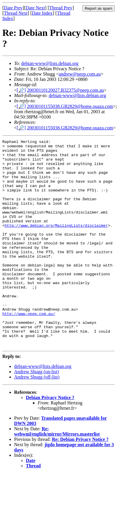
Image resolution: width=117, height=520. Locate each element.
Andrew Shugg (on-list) (36, 413)
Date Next (35, 7)
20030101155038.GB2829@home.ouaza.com (70, 106)
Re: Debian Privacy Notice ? (80, 480)
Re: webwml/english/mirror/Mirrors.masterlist (57, 473)
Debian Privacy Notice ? (50, 438)
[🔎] (21, 90)
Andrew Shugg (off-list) (36, 418)
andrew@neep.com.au (80, 73)
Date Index (42, 13)
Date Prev (13, 7)
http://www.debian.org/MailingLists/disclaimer (56, 243)
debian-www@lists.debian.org (49, 63)
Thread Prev (60, 7)
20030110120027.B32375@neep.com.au (65, 90)
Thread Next (15, 13)
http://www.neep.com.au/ (28, 348)
